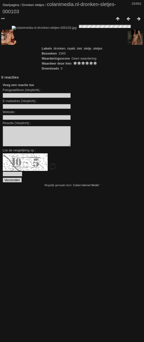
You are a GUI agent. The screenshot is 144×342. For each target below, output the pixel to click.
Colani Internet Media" (86, 337)
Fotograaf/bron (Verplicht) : (22, 239)
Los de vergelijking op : (19, 303)
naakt (71, 197)
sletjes (97, 197)
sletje (87, 197)
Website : (9, 261)
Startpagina (10, 5)
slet (79, 197)
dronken (59, 197)
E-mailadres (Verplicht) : (20, 250)
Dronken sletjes (33, 5)
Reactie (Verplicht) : (17, 272)
